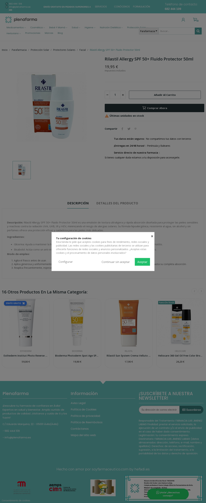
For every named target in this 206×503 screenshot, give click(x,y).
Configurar (66, 262)
